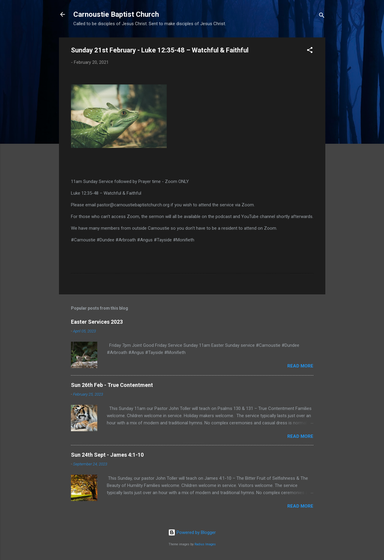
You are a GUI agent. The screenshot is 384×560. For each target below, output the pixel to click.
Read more (300, 366)
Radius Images (205, 544)
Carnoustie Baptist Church (116, 14)
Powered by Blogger (192, 532)
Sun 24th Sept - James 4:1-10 (107, 455)
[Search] (321, 16)
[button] (309, 51)
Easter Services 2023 (97, 322)
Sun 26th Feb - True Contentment (112, 385)
